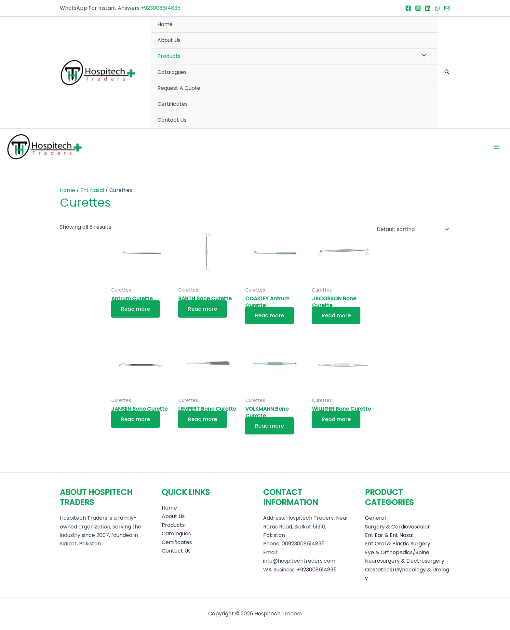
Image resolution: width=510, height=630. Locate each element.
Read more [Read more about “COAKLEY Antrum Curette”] (269, 315)
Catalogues (172, 72)
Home (165, 24)
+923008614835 (161, 8)
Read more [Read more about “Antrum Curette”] (135, 309)
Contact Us (171, 120)
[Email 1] (447, 8)
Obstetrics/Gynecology (395, 569)
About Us (169, 40)
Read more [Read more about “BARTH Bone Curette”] (202, 309)
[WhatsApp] (437, 8)
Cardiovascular (410, 526)
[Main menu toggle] (496, 147)
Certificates (172, 104)
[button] (447, 72)
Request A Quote (178, 88)
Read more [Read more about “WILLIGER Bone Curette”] (336, 419)
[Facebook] (408, 8)
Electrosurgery (425, 561)
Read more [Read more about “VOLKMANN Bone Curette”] (269, 426)
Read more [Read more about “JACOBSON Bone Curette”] (336, 315)
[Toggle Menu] (422, 56)
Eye (369, 552)
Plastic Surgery (411, 543)
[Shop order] (411, 229)
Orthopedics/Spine (405, 552)
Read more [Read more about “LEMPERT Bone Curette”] (202, 419)
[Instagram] (418, 8)
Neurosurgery (382, 561)
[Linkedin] (428, 8)
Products (169, 56)
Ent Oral (375, 543)
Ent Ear (374, 535)
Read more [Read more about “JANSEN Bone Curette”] (135, 419)
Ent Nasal (92, 190)
